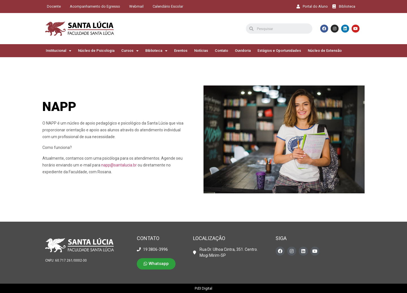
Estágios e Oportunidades (279, 50)
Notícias (201, 50)
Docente (54, 6)
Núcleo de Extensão (325, 50)
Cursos (129, 50)
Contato (221, 50)
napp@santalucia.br (119, 165)
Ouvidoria (243, 50)
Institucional (58, 50)
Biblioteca (156, 50)
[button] (156, 264)
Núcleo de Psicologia (96, 50)
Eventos (180, 50)
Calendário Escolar (168, 6)
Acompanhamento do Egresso (95, 6)
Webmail (136, 6)
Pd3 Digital (203, 288)
